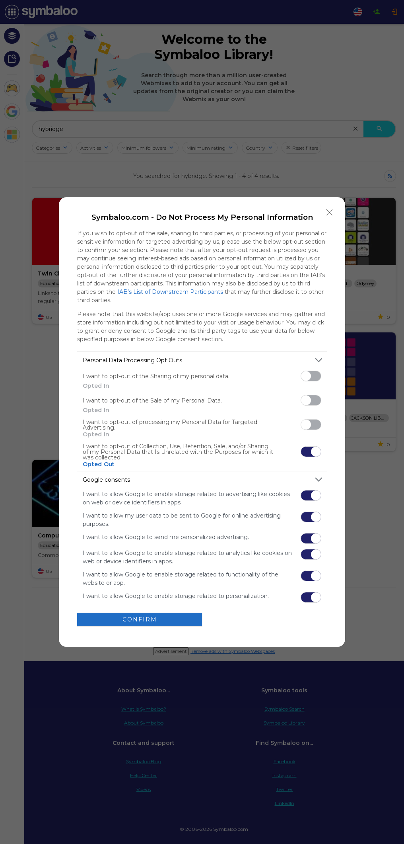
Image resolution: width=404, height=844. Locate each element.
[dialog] (202, 422)
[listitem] (202, 360)
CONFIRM (139, 619)
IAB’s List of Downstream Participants (170, 291)
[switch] (311, 376)
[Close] (329, 212)
